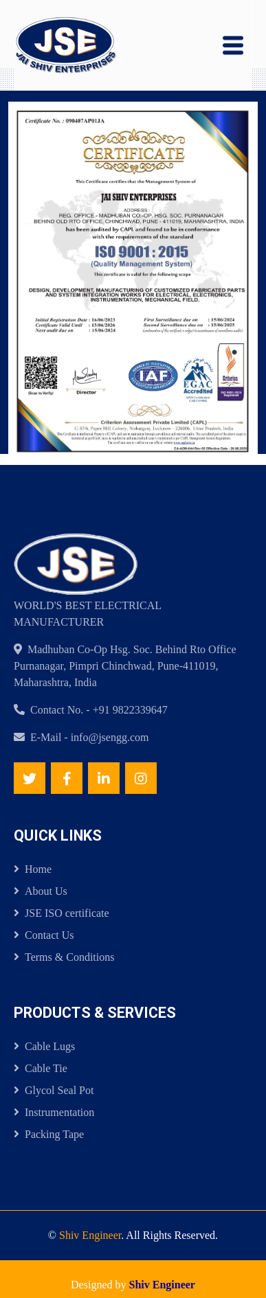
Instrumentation (54, 1112)
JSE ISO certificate (61, 913)
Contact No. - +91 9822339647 (99, 710)
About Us (40, 891)
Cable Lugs (44, 1046)
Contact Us (44, 935)
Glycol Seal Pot (53, 1090)
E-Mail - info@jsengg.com (89, 737)
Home (33, 869)
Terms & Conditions (64, 957)
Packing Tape (49, 1134)
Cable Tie (40, 1068)
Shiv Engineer (90, 1235)
